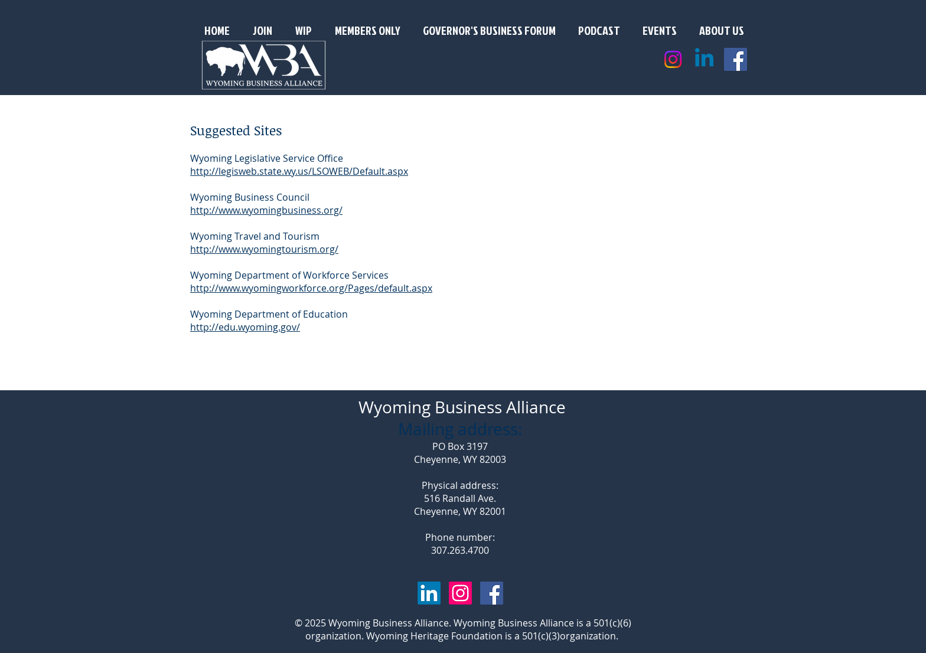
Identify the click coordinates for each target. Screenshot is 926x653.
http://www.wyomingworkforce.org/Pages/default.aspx (311, 288)
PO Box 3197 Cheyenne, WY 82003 (460, 453)
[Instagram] (672, 59)
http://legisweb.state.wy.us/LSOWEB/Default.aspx (299, 171)
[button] (721, 30)
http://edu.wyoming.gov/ (245, 327)
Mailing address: (460, 429)
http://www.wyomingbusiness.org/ (266, 210)
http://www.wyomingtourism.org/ (264, 249)
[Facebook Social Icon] (735, 59)
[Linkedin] (704, 59)
